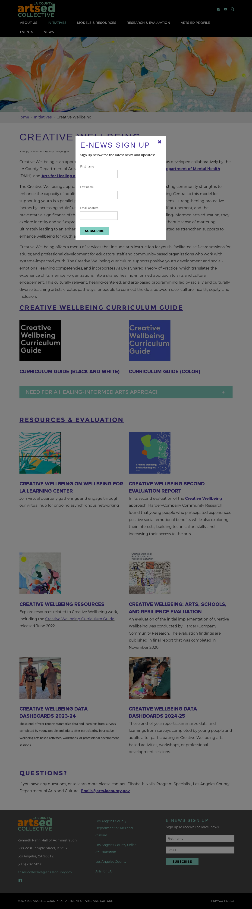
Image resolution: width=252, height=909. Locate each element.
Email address (99, 213)
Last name (99, 192)
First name (99, 171)
